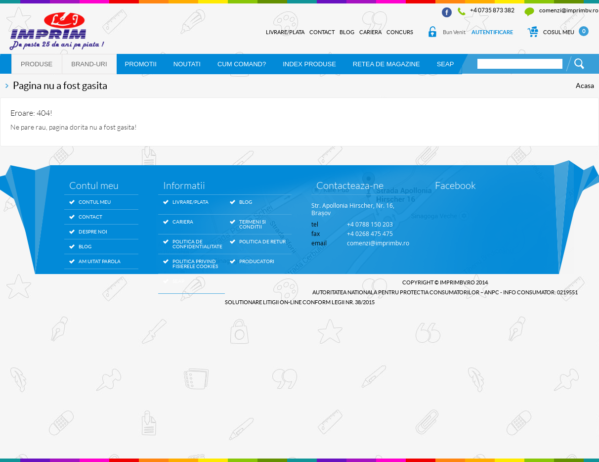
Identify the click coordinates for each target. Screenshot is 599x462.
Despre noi (93, 231)
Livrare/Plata (285, 32)
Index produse (309, 64)
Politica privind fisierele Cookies (195, 264)
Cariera (370, 32)
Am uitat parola (100, 261)
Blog (347, 32)
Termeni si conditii (252, 225)
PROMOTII (141, 64)
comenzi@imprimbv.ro (569, 10)
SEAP (445, 64)
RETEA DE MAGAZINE (386, 64)
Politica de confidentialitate (196, 244)
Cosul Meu (558, 32)
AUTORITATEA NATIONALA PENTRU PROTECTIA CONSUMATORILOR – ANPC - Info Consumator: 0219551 (445, 292)
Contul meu (95, 202)
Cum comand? (241, 64)
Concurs (399, 32)
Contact (322, 32)
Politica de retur (262, 241)
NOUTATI (187, 64)
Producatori (256, 261)
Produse (36, 64)
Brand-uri (89, 64)
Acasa (585, 86)
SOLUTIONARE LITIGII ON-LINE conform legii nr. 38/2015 (300, 302)
